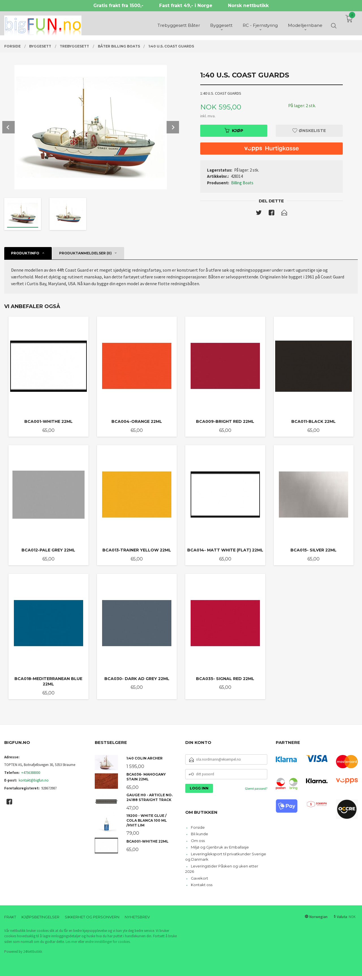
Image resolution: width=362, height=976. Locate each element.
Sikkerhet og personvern (92, 917)
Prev (8, 127)
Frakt (10, 917)
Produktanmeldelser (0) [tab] (85, 253)
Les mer (71, 941)
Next (173, 127)
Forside (198, 827)
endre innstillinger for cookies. (108, 941)
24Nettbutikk (32, 951)
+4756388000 (30, 772)
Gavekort (199, 878)
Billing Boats (242, 182)
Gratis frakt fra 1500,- (118, 5)
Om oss (198, 840)
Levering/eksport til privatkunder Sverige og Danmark (225, 857)
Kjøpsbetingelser (40, 917)
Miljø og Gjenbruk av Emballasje (220, 847)
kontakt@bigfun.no (34, 780)
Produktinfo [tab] (25, 253)
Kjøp (234, 130)
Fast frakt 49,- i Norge (185, 5)
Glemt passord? (256, 788)
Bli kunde (199, 834)
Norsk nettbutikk (248, 5)
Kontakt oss (201, 884)
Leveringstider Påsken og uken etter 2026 (221, 869)
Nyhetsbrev (137, 917)
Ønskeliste (309, 130)
